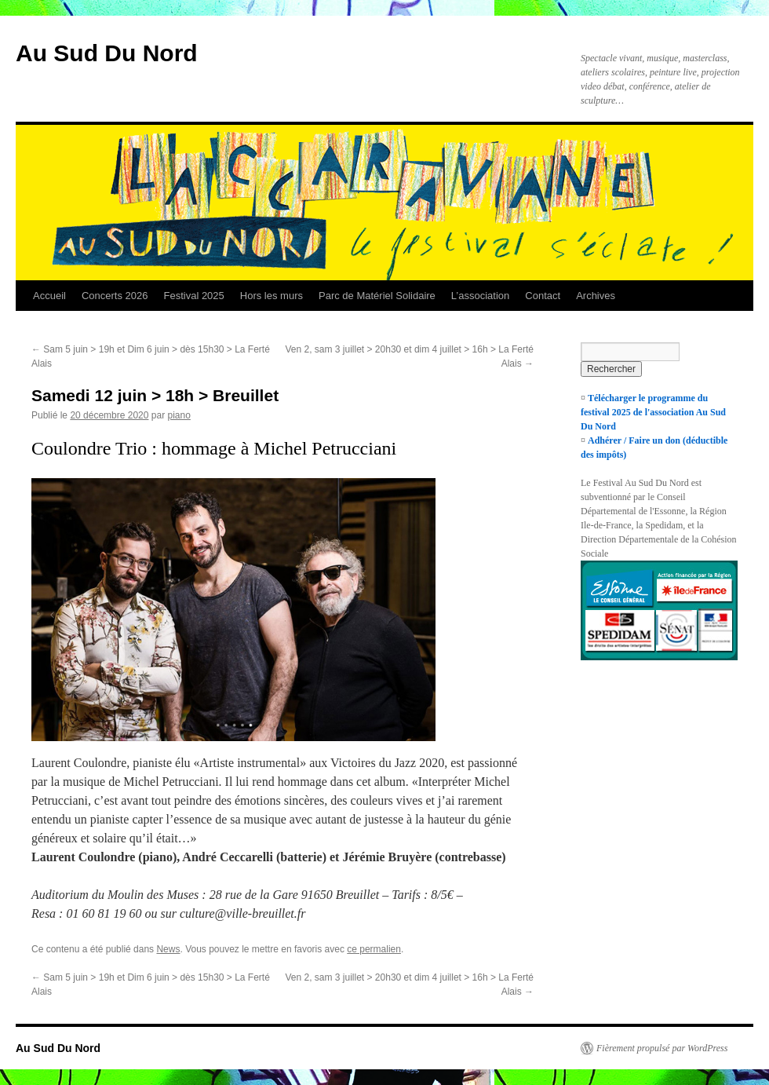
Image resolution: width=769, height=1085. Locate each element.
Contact (542, 295)
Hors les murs (271, 295)
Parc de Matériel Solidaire (377, 295)
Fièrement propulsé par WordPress (661, 1048)
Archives (595, 295)
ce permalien (374, 949)
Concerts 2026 (115, 295)
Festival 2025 (193, 295)
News (168, 949)
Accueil (49, 295)
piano (178, 415)
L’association (480, 295)
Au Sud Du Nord (107, 53)
